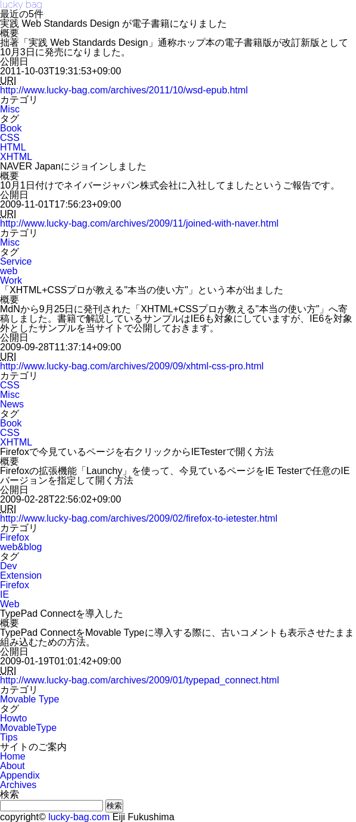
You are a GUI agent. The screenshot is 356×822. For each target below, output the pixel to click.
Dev (8, 566)
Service (16, 261)
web (8, 271)
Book (10, 128)
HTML (13, 147)
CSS (10, 138)
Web (10, 604)
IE (4, 594)
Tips (9, 737)
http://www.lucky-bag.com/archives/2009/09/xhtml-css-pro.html (132, 366)
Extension (21, 575)
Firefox (14, 537)
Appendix (20, 775)
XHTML (16, 157)
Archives (18, 785)
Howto (13, 718)
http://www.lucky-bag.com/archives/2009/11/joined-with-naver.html (139, 223)
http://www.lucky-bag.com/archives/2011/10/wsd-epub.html (124, 90)
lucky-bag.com (79, 817)
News (12, 404)
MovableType (28, 728)
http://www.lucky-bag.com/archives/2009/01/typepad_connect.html (139, 680)
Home (13, 756)
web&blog (21, 547)
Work (11, 280)
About (12, 766)
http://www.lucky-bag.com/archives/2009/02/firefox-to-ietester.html (138, 518)
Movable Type (29, 699)
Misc (10, 109)
